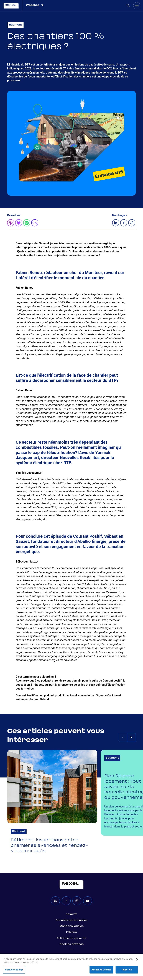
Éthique (71, 932)
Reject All (127, 969)
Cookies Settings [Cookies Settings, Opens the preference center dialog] (14, 969)
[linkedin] (55, 900)
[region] (71, 965)
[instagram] (76, 900)
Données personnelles (72, 920)
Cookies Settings (72, 944)
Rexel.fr (71, 914)
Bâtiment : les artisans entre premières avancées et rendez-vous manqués (49, 845)
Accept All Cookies (101, 969)
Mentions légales (72, 926)
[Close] (137, 959)
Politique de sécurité (71, 938)
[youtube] (87, 900)
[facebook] (66, 900)
